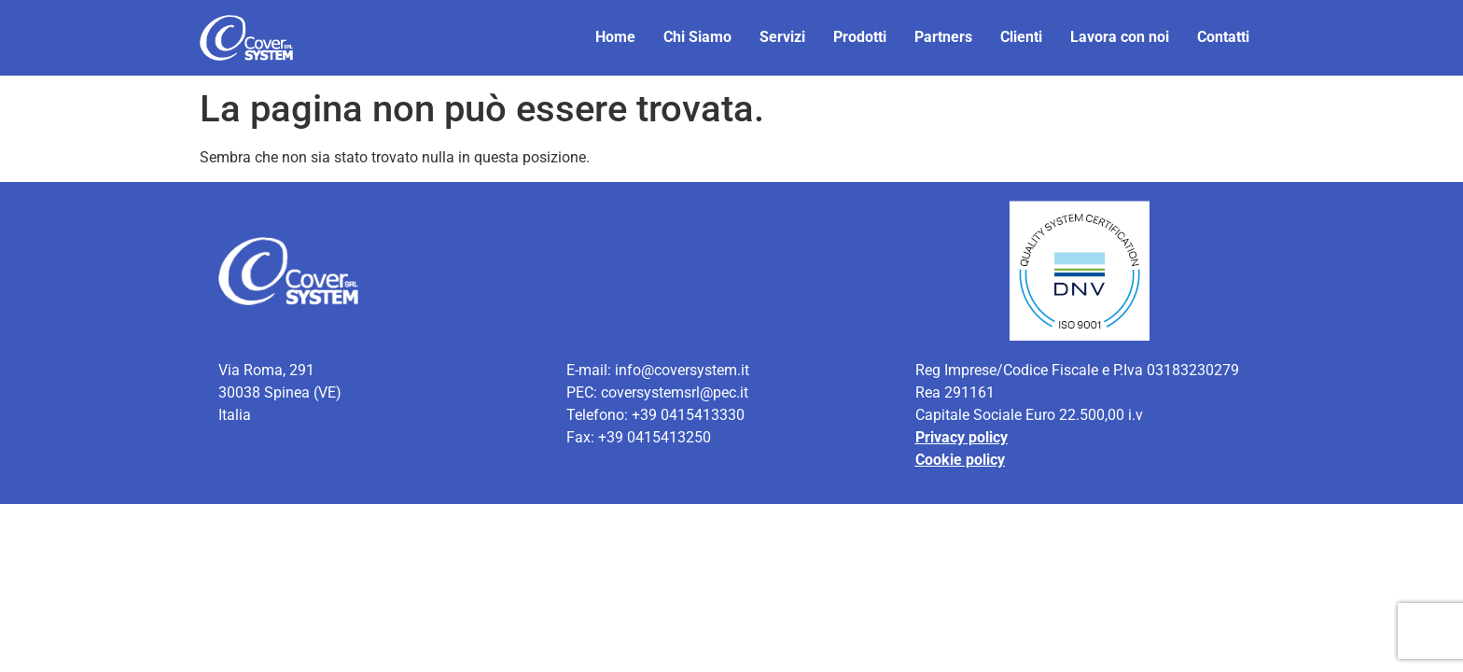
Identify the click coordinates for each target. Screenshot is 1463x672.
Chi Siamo (697, 37)
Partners (943, 37)
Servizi (782, 37)
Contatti (1223, 37)
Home (615, 37)
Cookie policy (960, 460)
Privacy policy (961, 437)
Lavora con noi (1119, 37)
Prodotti (859, 37)
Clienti (1021, 37)
